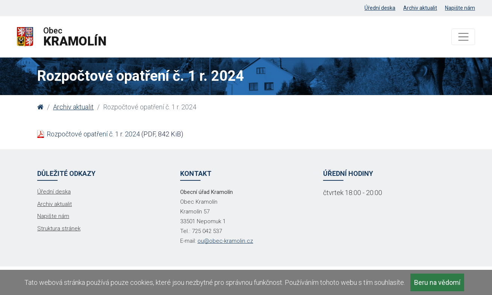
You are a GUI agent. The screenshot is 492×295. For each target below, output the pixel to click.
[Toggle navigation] (463, 37)
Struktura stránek (58, 228)
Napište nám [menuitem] (460, 8)
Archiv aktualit (73, 107)
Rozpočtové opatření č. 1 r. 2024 (93, 134)
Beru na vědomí (437, 282)
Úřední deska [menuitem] (379, 8)
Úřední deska (54, 191)
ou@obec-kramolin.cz (225, 241)
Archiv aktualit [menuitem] (420, 8)
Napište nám (53, 216)
